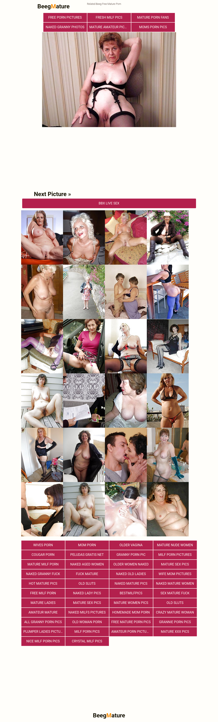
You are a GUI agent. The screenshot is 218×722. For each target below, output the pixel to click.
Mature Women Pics (131, 603)
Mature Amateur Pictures (110, 27)
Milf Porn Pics (86, 632)
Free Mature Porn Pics (131, 622)
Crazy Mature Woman (175, 612)
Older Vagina (130, 545)
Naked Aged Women (87, 564)
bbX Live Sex (109, 203)
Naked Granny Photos (65, 27)
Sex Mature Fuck (175, 593)
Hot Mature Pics (43, 584)
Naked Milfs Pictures (87, 612)
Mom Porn (87, 545)
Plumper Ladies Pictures (44, 632)
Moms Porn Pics (153, 27)
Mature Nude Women (175, 545)
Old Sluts (87, 584)
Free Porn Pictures (65, 17)
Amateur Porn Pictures (131, 632)
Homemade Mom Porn (131, 612)
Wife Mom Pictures (175, 574)
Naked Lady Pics (87, 593)
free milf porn (43, 593)
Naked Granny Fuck (43, 574)
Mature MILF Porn (43, 564)
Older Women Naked (130, 564)
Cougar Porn (43, 555)
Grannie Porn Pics (175, 622)
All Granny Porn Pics (43, 622)
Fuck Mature (87, 574)
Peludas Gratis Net (87, 555)
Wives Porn (43, 545)
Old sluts (174, 603)
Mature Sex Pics (175, 564)
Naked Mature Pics (131, 584)
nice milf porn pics (43, 641)
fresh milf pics (109, 17)
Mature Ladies (43, 603)
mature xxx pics (175, 632)
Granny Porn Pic (131, 555)
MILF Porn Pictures (175, 555)
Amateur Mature (43, 612)
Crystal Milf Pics (87, 641)
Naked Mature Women (175, 584)
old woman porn (87, 622)
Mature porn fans (153, 17)
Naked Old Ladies (131, 574)
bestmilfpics (131, 593)
